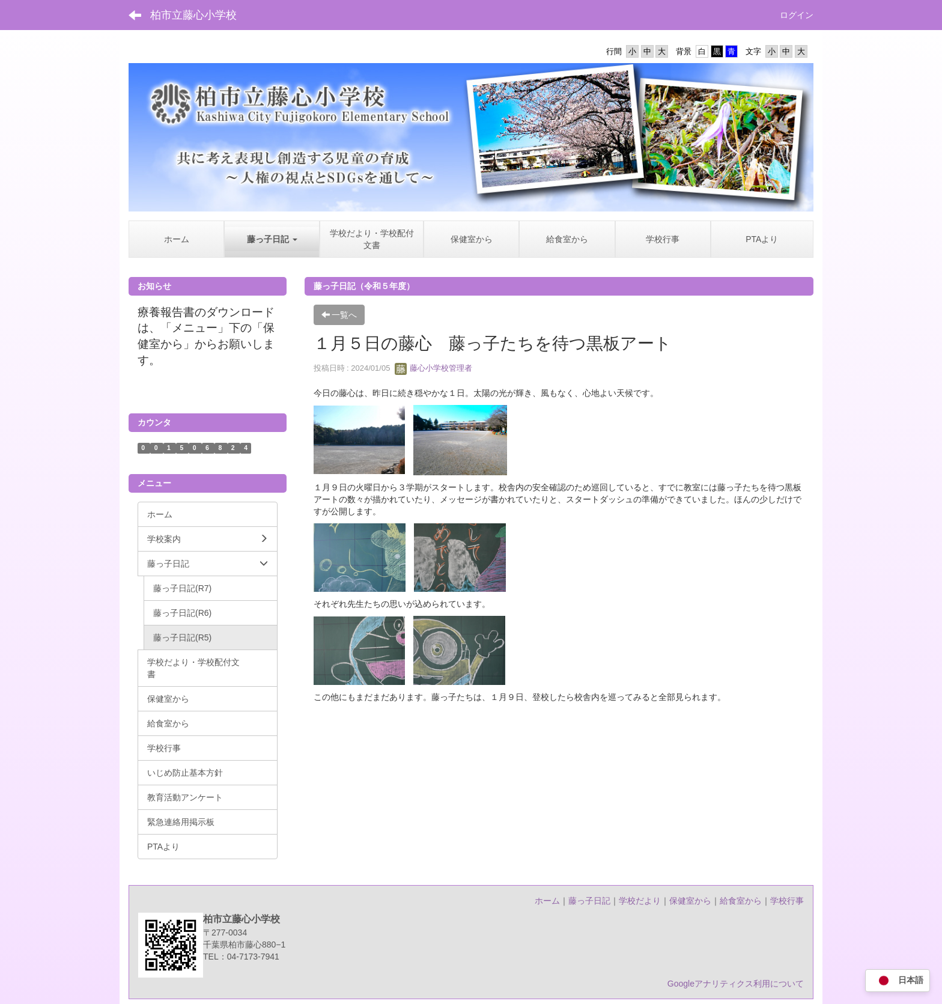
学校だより (640, 900)
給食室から (741, 900)
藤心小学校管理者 (434, 368)
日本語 (897, 981)
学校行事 (787, 900)
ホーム (547, 900)
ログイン (796, 15)
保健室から (690, 900)
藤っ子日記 (589, 900)
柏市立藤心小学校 (193, 15)
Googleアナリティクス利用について (735, 983)
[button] (272, 239)
